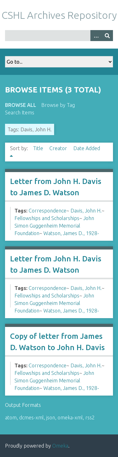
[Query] (59, 35)
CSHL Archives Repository (59, 15)
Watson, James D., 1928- (71, 233)
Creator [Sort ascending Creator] (58, 148)
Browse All (20, 105)
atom (11, 417)
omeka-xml (70, 417)
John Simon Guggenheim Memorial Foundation (54, 225)
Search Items (19, 112)
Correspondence (47, 210)
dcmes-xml (31, 417)
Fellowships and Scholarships (46, 218)
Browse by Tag (58, 105)
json (50, 417)
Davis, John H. (86, 210)
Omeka (60, 446)
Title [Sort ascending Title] (38, 148)
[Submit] (107, 35)
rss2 (90, 417)
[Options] (96, 35)
